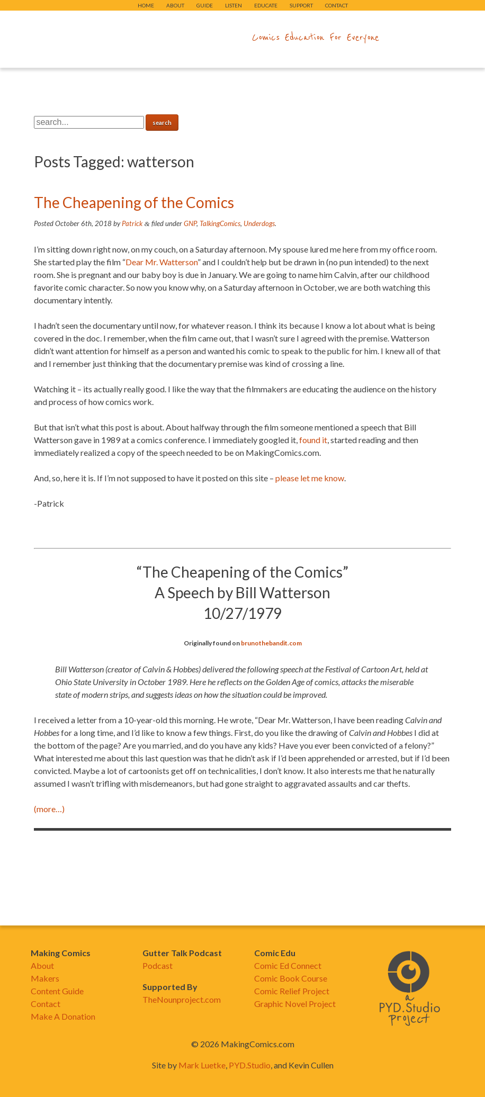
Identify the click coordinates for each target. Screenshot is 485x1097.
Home (146, 5)
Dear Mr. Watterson (161, 262)
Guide (204, 5)
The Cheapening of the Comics (134, 202)
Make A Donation (63, 1016)
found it (313, 440)
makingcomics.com (181, 37)
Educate (265, 5)
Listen (233, 5)
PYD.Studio (250, 1065)
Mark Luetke (202, 1065)
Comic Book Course (290, 978)
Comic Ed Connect (287, 965)
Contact (336, 5)
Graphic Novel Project (295, 1004)
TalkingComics (220, 223)
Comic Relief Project (291, 991)
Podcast (157, 965)
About (175, 5)
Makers (45, 978)
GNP (190, 223)
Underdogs (259, 223)
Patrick (132, 223)
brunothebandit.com (271, 643)
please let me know (309, 478)
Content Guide (57, 991)
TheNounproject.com (181, 999)
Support (301, 5)
